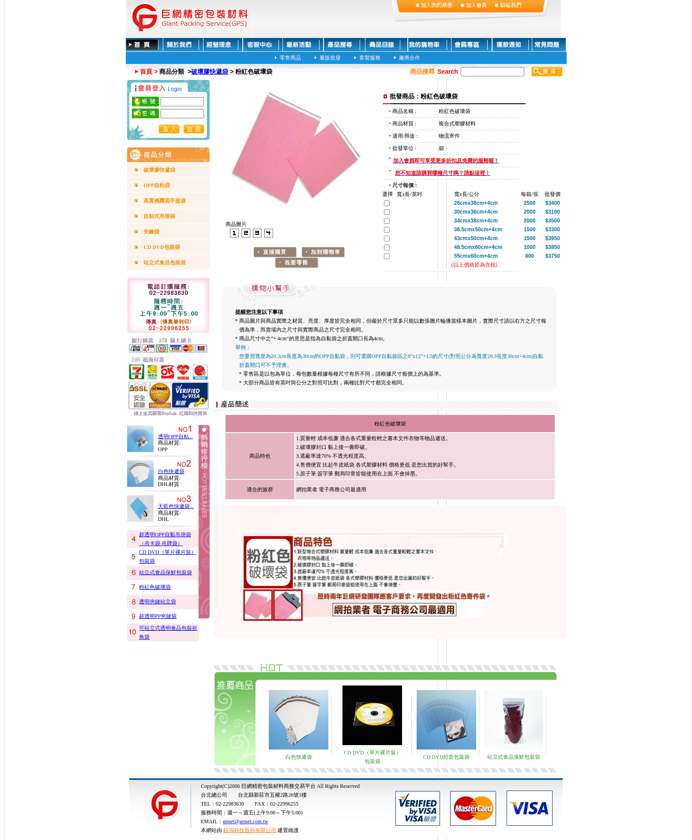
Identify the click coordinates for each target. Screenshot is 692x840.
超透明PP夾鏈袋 (158, 616)
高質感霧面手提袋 (164, 201)
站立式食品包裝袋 (164, 263)
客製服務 (369, 57)
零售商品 (290, 57)
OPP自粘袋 (156, 185)
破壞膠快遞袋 (209, 71)
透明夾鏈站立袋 (157, 602)
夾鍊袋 (151, 232)
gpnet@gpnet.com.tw (245, 821)
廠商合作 (409, 57)
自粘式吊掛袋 (159, 216)
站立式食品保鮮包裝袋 (165, 572)
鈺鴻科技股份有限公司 (249, 830)
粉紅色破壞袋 (155, 587)
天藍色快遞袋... (176, 506)
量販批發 (330, 57)
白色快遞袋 (171, 471)
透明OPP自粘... (175, 436)
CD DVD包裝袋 (161, 247)
